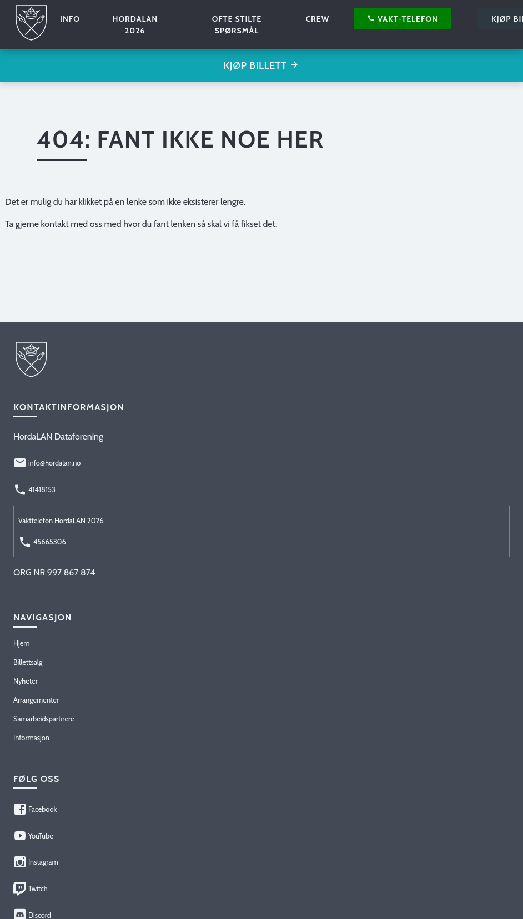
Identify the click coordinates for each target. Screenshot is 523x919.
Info (70, 19)
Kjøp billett (261, 65)
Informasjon (31, 738)
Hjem (21, 643)
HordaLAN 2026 (135, 25)
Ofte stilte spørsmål (237, 25)
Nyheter (25, 681)
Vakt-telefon (402, 19)
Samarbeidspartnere (43, 719)
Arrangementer (36, 700)
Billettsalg (27, 662)
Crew (317, 19)
